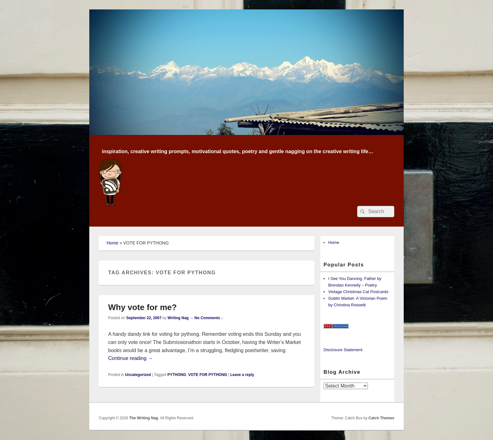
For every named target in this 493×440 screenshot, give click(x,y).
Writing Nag (178, 318)
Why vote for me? (142, 307)
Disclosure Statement (343, 349)
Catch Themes (381, 418)
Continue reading (130, 358)
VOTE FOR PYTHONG (207, 375)
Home (112, 242)
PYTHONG (176, 375)
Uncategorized (138, 375)
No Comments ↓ (209, 318)
